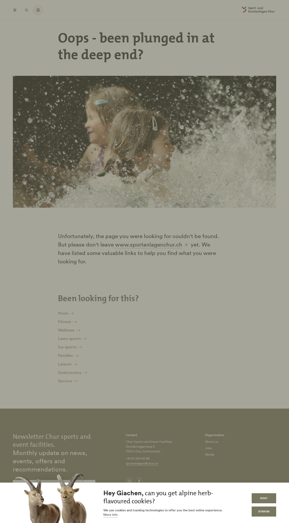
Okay (264, 498)
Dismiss (264, 511)
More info (110, 515)
